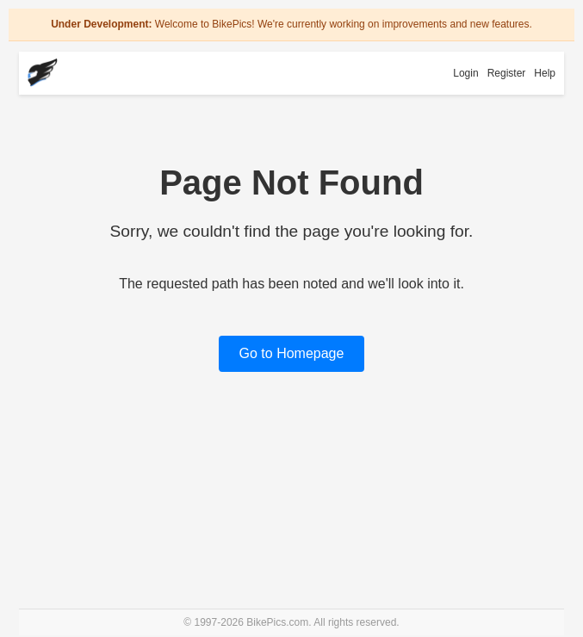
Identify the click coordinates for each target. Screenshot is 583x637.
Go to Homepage (291, 353)
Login (465, 73)
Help (544, 73)
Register (506, 73)
